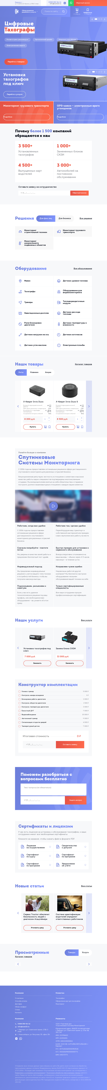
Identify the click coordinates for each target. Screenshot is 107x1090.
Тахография (60, 998)
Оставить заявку (70, 747)
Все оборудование (83, 269)
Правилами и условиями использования (30, 1073)
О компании (19, 998)
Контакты (18, 1012)
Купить (32, 427)
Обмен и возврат (21, 1007)
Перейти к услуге (14, 94)
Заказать (37, 665)
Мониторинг (60, 1004)
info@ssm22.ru (55, 4)
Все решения (86, 218)
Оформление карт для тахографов (69, 1001)
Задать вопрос (75, 802)
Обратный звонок (79, 193)
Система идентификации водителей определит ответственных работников (69, 918)
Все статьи (86, 888)
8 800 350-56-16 (55, 2)
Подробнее (8, 117)
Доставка (18, 1004)
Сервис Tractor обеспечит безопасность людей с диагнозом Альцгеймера (36, 918)
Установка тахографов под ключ (37, 651)
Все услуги (86, 621)
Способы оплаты (21, 1001)
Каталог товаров (83, 364)
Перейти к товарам (16, 62)
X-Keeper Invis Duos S (67, 402)
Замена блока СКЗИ (66, 650)
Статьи (17, 1010)
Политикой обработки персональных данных (64, 1073)
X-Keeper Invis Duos (33, 402)
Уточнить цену (37, 930)
